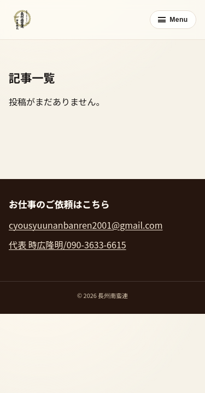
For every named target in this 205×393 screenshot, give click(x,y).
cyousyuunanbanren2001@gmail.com (85, 224)
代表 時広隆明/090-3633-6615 (67, 244)
